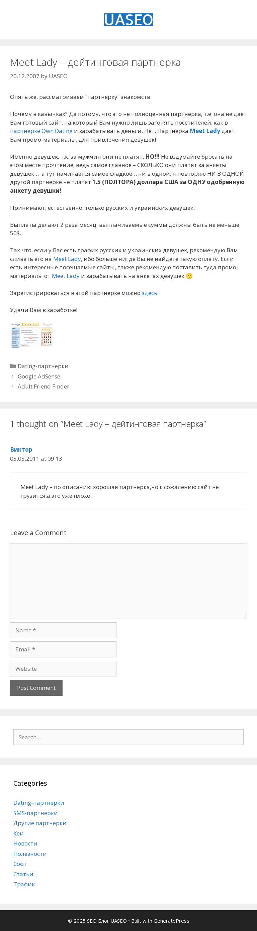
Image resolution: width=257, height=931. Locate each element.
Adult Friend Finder (43, 386)
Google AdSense (39, 376)
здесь (149, 293)
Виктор (21, 449)
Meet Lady (205, 131)
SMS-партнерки (35, 813)
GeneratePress (171, 920)
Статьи (23, 874)
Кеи (18, 833)
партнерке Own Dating (41, 131)
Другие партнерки (40, 823)
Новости (25, 843)
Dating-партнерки (43, 366)
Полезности (30, 854)
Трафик (24, 884)
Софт (20, 864)
